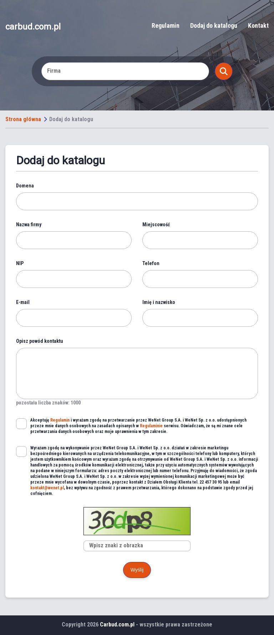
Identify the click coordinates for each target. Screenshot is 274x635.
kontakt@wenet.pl (47, 487)
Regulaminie (151, 425)
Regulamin (165, 25)
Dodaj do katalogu (213, 25)
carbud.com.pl (33, 26)
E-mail (23, 302)
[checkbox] (21, 423)
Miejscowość (156, 224)
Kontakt (258, 25)
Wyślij (137, 570)
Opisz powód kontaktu (39, 341)
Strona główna (23, 119)
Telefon (150, 263)
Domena (25, 186)
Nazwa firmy (28, 224)
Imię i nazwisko (158, 302)
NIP (20, 263)
